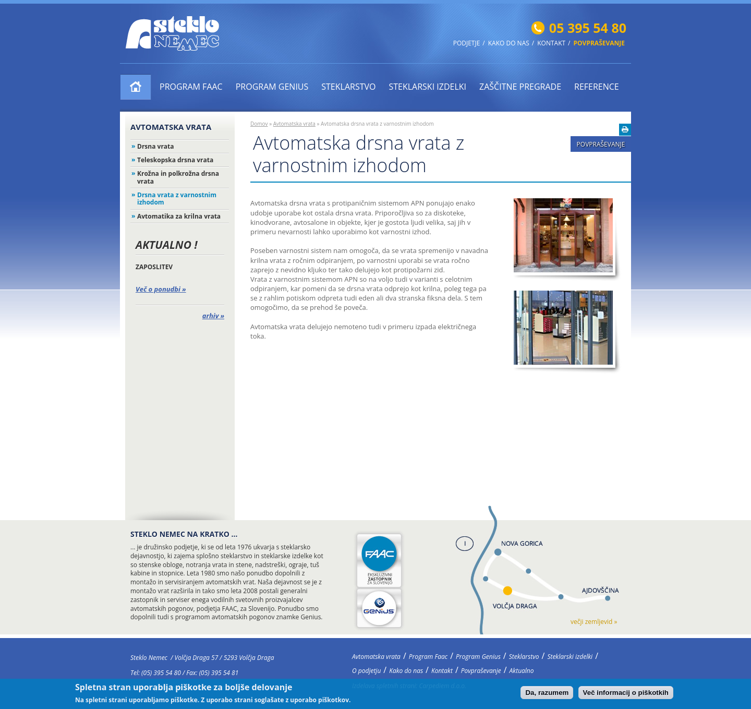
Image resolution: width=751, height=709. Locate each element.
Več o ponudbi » (161, 289)
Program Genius (272, 86)
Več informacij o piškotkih (626, 694)
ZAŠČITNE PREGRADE (520, 86)
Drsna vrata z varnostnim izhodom (176, 198)
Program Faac (191, 86)
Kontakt (551, 43)
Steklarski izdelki (427, 86)
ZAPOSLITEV (154, 266)
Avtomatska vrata (136, 87)
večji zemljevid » (594, 621)
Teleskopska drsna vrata (175, 159)
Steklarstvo (348, 86)
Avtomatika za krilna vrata (179, 216)
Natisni (625, 130)
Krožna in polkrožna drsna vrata (178, 177)
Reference (596, 86)
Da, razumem (546, 694)
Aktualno (522, 670)
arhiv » (213, 315)
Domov (259, 123)
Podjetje (466, 43)
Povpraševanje (599, 43)
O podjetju (366, 670)
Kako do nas (508, 43)
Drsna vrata (155, 146)
